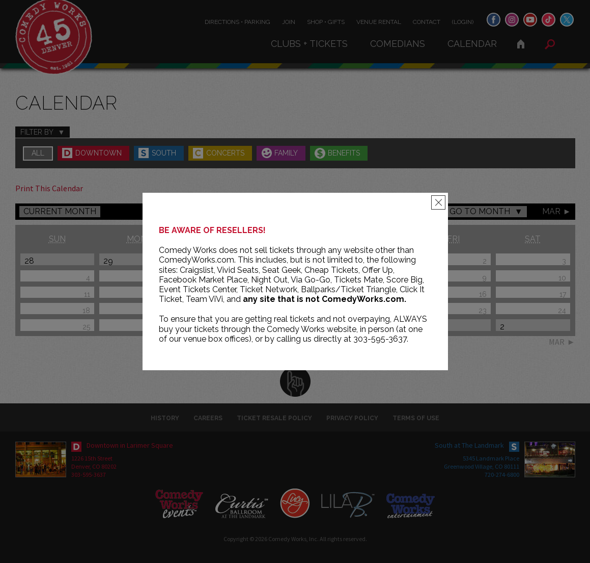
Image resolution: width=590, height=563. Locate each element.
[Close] (438, 202)
